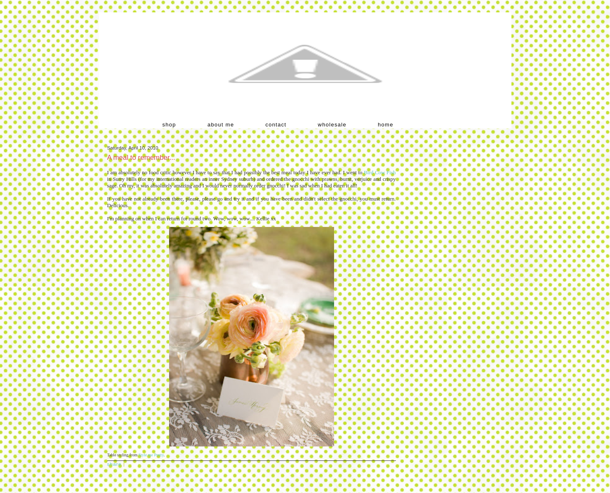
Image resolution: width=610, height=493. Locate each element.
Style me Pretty (151, 455)
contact (276, 124)
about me (220, 124)
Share (114, 464)
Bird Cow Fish (380, 172)
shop (169, 124)
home (385, 124)
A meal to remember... (141, 157)
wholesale (332, 124)
